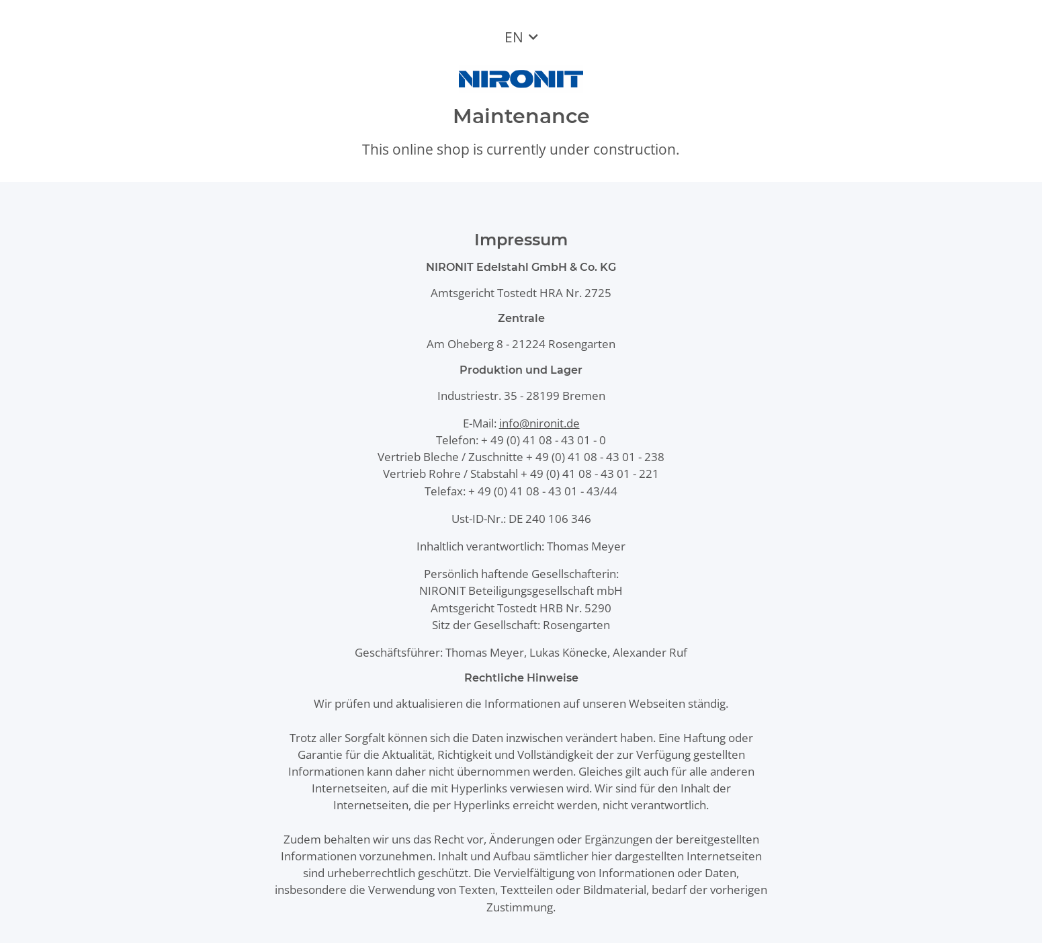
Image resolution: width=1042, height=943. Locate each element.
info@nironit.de (539, 423)
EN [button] (514, 37)
